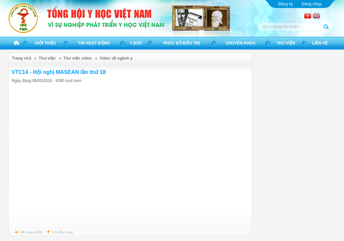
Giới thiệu (45, 43)
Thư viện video (78, 58)
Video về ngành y (116, 58)
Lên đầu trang (62, 232)
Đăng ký (285, 4)
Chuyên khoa (240, 43)
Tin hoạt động (94, 43)
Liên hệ (320, 43)
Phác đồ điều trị (181, 43)
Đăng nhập (312, 4)
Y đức (136, 43)
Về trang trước (31, 232)
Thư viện (285, 43)
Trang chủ (16, 43)
